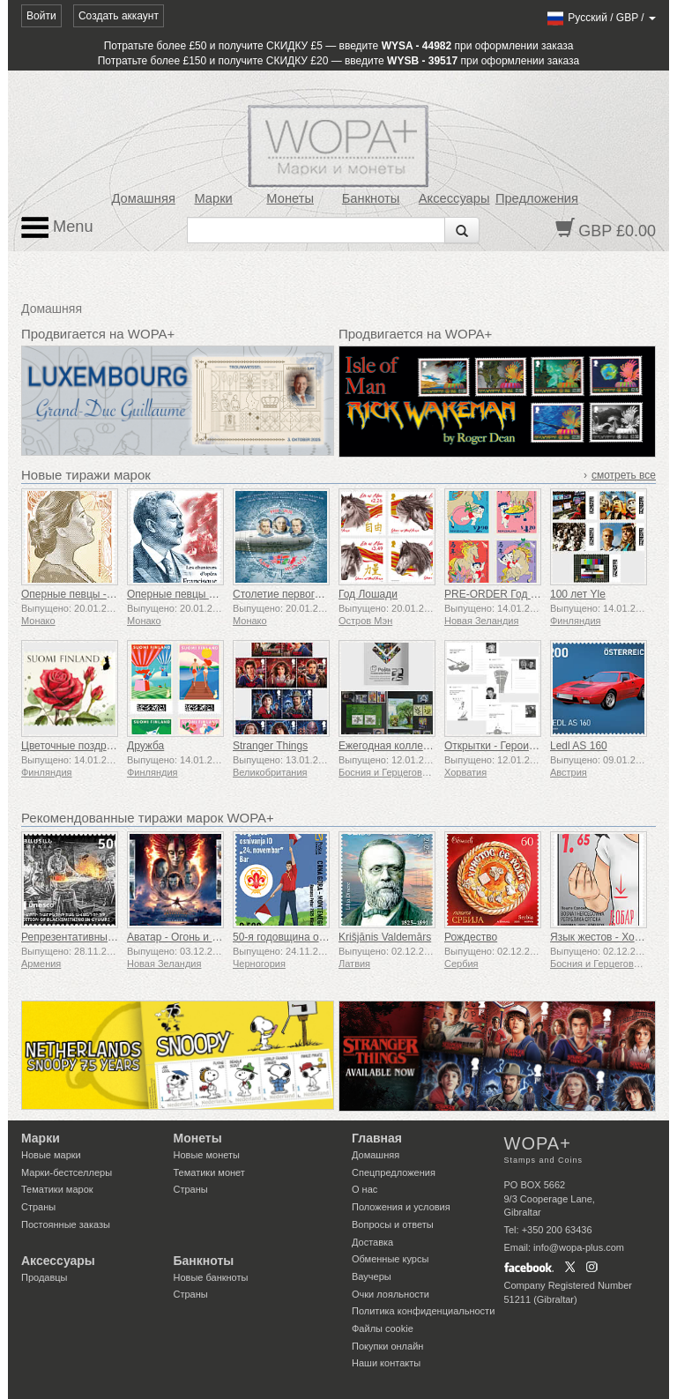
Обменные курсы (390, 1259)
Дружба (145, 746)
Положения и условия (401, 1207)
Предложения (536, 198)
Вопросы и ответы (393, 1224)
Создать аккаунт (118, 16)
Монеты (290, 198)
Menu (57, 227)
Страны (38, 1207)
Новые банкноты (211, 1277)
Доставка (372, 1242)
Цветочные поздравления (84, 746)
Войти (41, 16)
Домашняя (143, 198)
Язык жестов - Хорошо (605, 937)
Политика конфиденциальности (423, 1311)
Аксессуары (454, 198)
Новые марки (51, 1155)
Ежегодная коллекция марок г (411, 746)
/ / (601, 17)
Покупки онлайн (387, 1346)
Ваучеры (371, 1276)
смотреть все (623, 475)
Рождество (470, 937)
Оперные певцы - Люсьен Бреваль (106, 594)
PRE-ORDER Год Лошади (506, 594)
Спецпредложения (393, 1172)
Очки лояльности (390, 1294)
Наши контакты (386, 1363)
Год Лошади (368, 594)
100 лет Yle (578, 594)
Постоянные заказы (65, 1224)
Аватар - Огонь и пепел (184, 937)
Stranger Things (270, 746)
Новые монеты (207, 1155)
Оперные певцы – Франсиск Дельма (216, 594)
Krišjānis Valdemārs (384, 937)
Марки (213, 198)
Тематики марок (57, 1189)
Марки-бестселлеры (66, 1172)
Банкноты (371, 198)
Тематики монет (209, 1172)
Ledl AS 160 (578, 746)
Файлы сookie (382, 1328)
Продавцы (44, 1277)
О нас (364, 1189)
